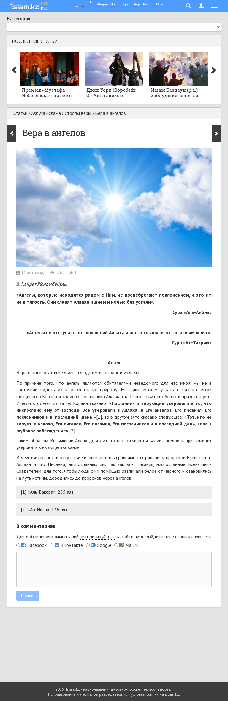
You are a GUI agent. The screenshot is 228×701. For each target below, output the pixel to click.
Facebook (37, 545)
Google (104, 545)
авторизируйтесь (97, 536)
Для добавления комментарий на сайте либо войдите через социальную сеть (113, 536)
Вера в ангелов (110, 113)
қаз (44, 3)
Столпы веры (78, 113)
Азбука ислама (46, 113)
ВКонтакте (72, 545)
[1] (99, 417)
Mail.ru (132, 545)
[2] (72, 431)
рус (44, 8)
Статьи (20, 113)
